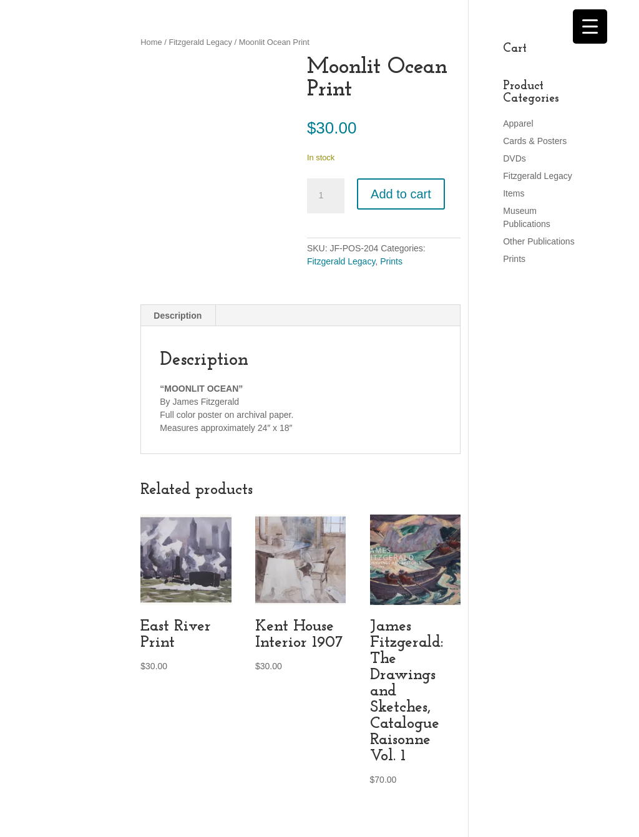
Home (151, 42)
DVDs (514, 158)
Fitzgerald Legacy (200, 42)
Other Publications (538, 241)
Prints (391, 261)
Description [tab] (178, 316)
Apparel (518, 123)
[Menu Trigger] (590, 26)
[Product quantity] (325, 195)
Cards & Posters (535, 141)
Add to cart (401, 194)
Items (513, 193)
